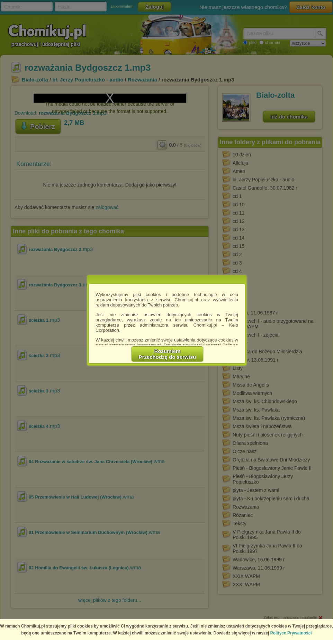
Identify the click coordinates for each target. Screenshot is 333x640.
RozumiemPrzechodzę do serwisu (167, 354)
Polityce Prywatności (291, 633)
